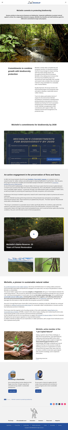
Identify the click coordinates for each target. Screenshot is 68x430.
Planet (8, 399)
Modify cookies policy (36, 425)
